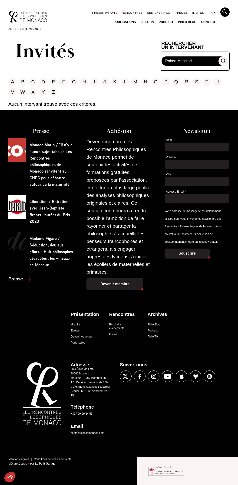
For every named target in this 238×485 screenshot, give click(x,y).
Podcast (166, 22)
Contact (208, 22)
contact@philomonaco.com (87, 433)
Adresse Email (176, 191)
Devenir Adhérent (82, 336)
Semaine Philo (158, 12)
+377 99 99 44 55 (82, 413)
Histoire (75, 324)
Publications (125, 22)
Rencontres (132, 12)
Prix (211, 12)
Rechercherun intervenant (182, 45)
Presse (16, 278)
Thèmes (181, 12)
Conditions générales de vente (53, 459)
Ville (168, 174)
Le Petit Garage (45, 463)
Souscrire (187, 253)
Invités (198, 12)
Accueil (13, 29)
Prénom (171, 157)
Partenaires (78, 342)
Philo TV (147, 22)
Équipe (75, 330)
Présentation (103, 12)
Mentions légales (18, 459)
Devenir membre (114, 284)
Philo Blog (187, 22)
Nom (169, 140)
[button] (9, 477)
